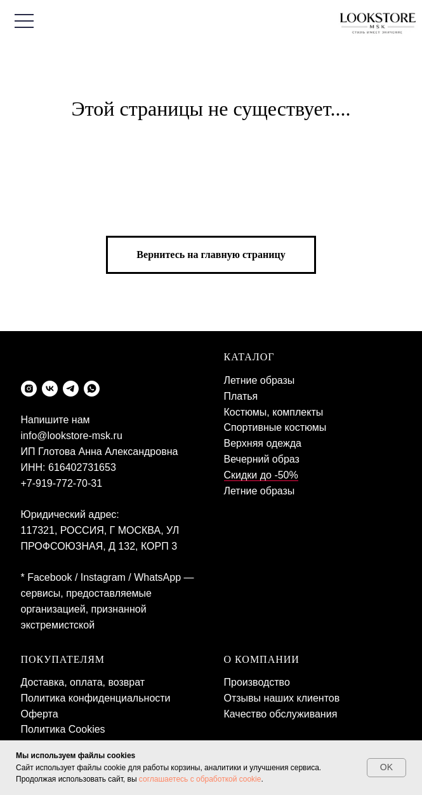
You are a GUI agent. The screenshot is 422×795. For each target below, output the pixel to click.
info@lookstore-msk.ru (71, 435)
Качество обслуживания (281, 714)
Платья (241, 396)
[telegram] (71, 389)
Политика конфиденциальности (96, 698)
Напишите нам (55, 419)
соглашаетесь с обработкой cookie (200, 779)
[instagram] (29, 389)
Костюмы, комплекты (274, 412)
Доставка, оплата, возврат (83, 682)
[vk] (50, 389)
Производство (257, 682)
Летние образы (259, 380)
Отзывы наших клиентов (282, 698)
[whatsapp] (92, 389)
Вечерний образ (262, 459)
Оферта (39, 714)
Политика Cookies (63, 729)
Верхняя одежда (262, 443)
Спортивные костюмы (275, 427)
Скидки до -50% (261, 475)
